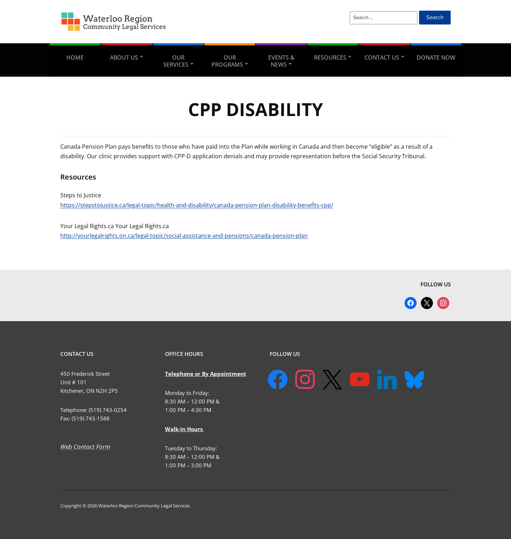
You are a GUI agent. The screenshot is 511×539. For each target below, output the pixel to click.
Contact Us (381, 57)
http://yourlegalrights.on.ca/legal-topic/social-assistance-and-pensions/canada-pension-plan (184, 236)
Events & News (281, 61)
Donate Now (436, 57)
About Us (124, 57)
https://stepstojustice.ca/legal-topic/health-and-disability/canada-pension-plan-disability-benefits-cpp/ (196, 205)
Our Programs (227, 61)
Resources (330, 57)
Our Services (175, 61)
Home (75, 57)
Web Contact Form (85, 446)
